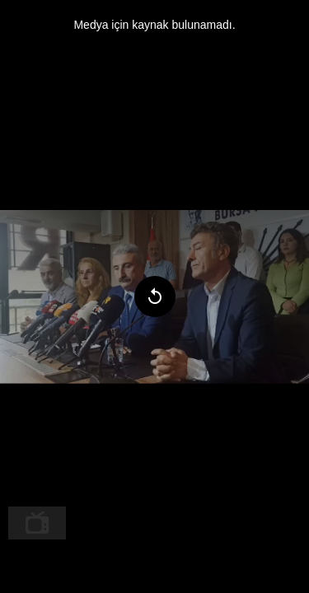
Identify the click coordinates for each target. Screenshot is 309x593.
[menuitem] (37, 523)
